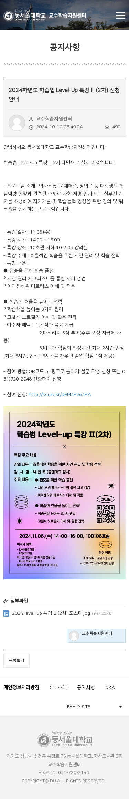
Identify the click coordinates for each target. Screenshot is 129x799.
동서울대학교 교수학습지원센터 (44, 15)
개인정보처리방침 (21, 687)
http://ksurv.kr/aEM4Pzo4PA (60, 394)
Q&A (110, 687)
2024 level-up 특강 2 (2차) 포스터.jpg (62, 613)
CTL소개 (58, 687)
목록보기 (16, 660)
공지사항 (86, 687)
